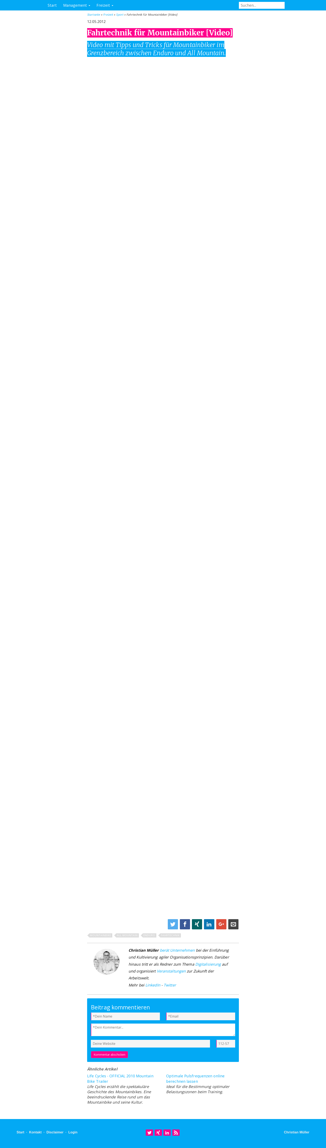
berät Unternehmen (177, 950)
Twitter (170, 985)
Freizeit (108, 14)
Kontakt (35, 1132)
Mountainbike (100, 935)
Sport (119, 14)
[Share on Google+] (222, 924)
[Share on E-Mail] (233, 924)
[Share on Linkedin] (210, 924)
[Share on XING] (197, 924)
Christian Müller (297, 1132)
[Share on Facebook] (185, 924)
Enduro (149, 935)
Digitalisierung (208, 964)
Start (52, 5)
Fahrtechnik (170, 935)
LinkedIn (152, 985)
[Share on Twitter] (173, 924)
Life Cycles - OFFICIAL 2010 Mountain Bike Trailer (120, 1078)
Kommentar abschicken (109, 1055)
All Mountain (127, 935)
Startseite (93, 14)
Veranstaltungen (171, 971)
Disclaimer (54, 1132)
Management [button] (76, 5)
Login (73, 1132)
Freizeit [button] (104, 5)
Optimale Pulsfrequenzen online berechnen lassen (195, 1078)
